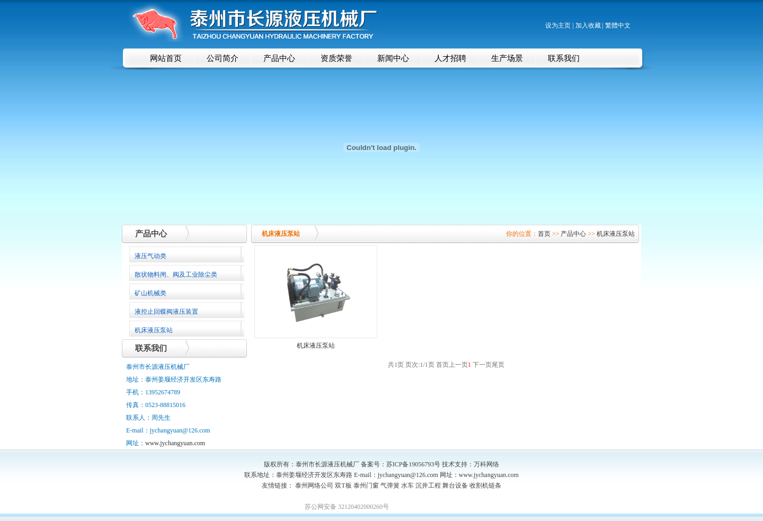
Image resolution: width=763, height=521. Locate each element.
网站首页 (166, 58)
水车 (407, 485)
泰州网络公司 (314, 485)
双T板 (343, 485)
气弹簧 (390, 485)
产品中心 (279, 58)
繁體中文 (618, 25)
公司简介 (222, 58)
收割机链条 (485, 485)
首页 (544, 233)
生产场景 (507, 58)
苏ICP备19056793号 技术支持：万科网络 (443, 464)
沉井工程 (428, 485)
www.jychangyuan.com (175, 443)
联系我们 (564, 58)
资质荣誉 (336, 58)
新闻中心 (393, 58)
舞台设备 (455, 485)
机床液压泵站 (616, 233)
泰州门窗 (366, 485)
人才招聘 (450, 58)
